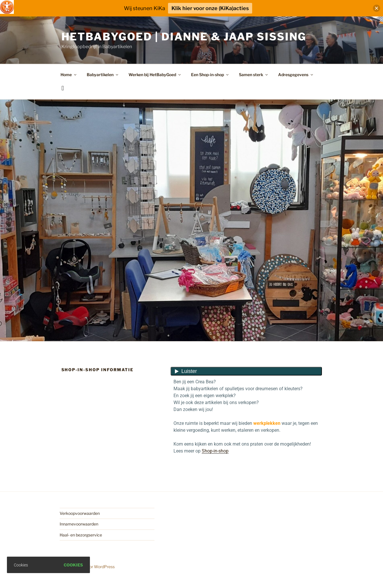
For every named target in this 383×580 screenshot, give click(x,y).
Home (69, 74)
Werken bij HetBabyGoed (155, 74)
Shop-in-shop (215, 451)
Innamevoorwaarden (79, 523)
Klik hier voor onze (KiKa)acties (210, 8)
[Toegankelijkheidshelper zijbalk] (7, 7)
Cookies (73, 564)
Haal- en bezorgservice (81, 534)
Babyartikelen (103, 74)
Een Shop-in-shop (210, 74)
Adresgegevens (296, 74)
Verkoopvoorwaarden (80, 513)
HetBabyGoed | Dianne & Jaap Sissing (184, 36)
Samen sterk (254, 74)
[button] (376, 8)
